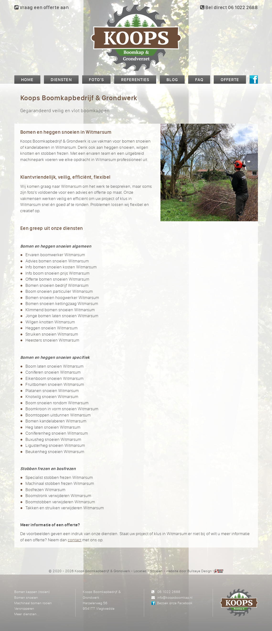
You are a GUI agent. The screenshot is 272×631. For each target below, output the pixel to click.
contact (74, 539)
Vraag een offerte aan (41, 7)
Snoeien (156, 571)
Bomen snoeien (26, 597)
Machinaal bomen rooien (33, 603)
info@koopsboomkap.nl (174, 597)
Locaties (140, 571)
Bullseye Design (199, 571)
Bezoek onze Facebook (174, 603)
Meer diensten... (26, 614)
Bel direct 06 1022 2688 (229, 7)
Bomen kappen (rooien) (32, 591)
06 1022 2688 (168, 591)
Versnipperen (24, 608)
